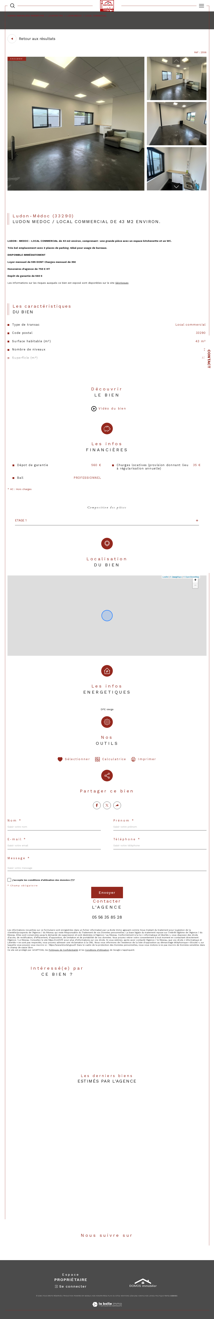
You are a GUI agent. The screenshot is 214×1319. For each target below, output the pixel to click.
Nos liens (149, 1296)
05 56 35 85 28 (107, 917)
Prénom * (124, 820)
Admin (140, 1296)
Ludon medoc (74, 15)
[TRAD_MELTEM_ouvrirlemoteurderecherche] (12, 5)
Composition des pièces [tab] (107, 507)
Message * (18, 858)
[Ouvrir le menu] (202, 5)
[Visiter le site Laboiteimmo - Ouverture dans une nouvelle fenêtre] (107, 1308)
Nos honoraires (99, 1296)
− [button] (195, 585)
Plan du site (113, 1296)
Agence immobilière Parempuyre (25, 15)
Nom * (14, 820)
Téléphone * (126, 839)
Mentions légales (129, 1296)
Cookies (173, 1296)
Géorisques (122, 282)
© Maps (176, 577)
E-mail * (16, 839)
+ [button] (195, 580)
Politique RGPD (162, 1296)
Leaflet (165, 577)
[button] (176, 186)
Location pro (55, 15)
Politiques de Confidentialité (63, 950)
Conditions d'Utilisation (97, 950)
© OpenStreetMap (191, 577)
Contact (209, 359)
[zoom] (75, 189)
